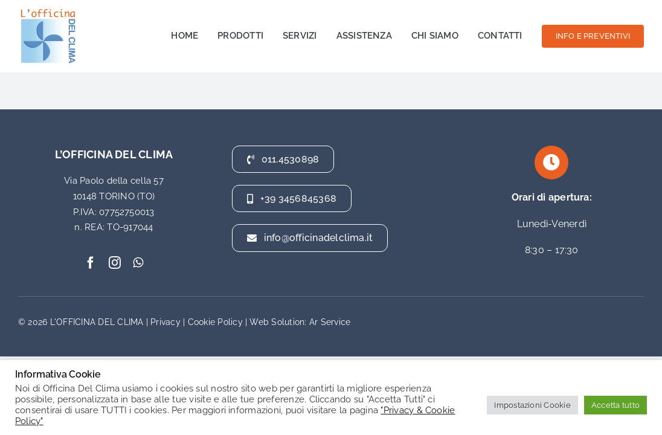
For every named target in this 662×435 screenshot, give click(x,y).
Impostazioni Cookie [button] (532, 405)
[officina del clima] (48, 10)
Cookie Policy (215, 322)
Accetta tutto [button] (615, 405)
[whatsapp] (138, 263)
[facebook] (91, 263)
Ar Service (329, 322)
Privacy (165, 322)
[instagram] (115, 263)
